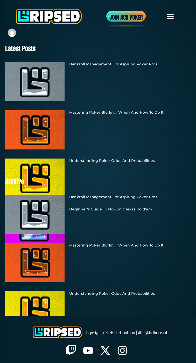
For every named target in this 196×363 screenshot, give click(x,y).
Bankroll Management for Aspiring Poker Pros (113, 64)
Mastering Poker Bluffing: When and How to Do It (116, 112)
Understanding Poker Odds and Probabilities (112, 160)
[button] (170, 16)
